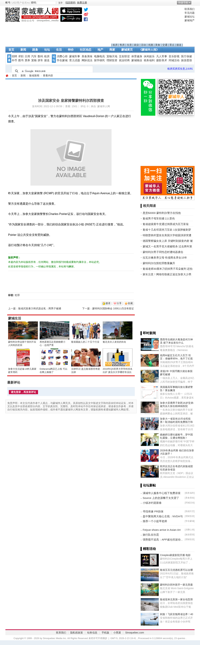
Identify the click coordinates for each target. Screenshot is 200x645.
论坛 (47, 49)
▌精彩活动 (148, 549)
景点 (171, 44)
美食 (157, 44)
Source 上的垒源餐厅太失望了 (161, 497)
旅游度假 (186, 60)
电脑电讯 (99, 56)
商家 (112, 49)
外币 (14, 60)
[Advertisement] (147, 25)
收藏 (130, 303)
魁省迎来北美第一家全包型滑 (176, 599)
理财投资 (111, 60)
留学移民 (99, 60)
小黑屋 (117, 632)
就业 (136, 44)
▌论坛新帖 (148, 485)
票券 (27, 60)
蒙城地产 (190, 20)
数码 (40, 56)
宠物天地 (111, 56)
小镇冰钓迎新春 (152, 502)
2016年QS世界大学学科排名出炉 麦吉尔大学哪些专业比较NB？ (117, 372)
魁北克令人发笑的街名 (114, 342)
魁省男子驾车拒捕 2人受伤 (159, 218)
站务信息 (92, 632)
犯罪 (17, 295)
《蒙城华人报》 (149, 49)
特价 (71, 49)
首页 (11, 49)
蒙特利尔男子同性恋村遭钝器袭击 (163, 251)
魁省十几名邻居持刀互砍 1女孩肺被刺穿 (167, 229)
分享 (119, 303)
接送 (178, 44)
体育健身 (136, 56)
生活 (59, 49)
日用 (27, 56)
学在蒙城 (62, 60)
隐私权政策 (76, 632)
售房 (122, 44)
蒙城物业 (136, 60)
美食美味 (87, 56)
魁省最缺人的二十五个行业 (85, 342)
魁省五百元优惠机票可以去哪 (176, 569)
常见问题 (190, 12)
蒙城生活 (14, 318)
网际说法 (87, 60)
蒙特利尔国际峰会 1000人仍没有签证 (113, 308)
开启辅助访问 (194, 2)
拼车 (40, 60)
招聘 (14, 56)
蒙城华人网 (6, 75)
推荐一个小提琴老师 (155, 521)
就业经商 (124, 60)
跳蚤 (35, 49)
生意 (129, 44)
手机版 (105, 632)
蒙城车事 (74, 56)
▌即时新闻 (148, 333)
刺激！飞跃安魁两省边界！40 (176, 614)
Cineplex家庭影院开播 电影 (175, 555)
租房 (115, 44)
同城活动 (174, 60)
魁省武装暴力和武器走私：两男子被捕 (39, 308)
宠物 (34, 60)
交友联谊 (124, 56)
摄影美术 (161, 60)
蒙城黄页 (127, 49)
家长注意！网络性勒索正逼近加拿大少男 (167, 274)
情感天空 (189, 511)
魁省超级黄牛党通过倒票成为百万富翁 (166, 224)
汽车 (34, 56)
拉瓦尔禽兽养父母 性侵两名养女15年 (165, 257)
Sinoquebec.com (134, 632)
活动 (143, 44)
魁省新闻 (34, 75)
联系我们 (190, 9)
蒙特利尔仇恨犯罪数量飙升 (159, 263)
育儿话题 (74, 60)
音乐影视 (174, 56)
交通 (164, 44)
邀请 (107, 303)
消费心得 (62, 56)
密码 (33, 2)
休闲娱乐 (149, 56)
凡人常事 (161, 56)
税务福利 (149, 60)
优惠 (150, 44)
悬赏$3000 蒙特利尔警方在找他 (162, 212)
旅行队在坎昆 (151, 534)
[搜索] (52, 71)
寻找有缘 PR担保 (153, 511)
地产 (100, 49)
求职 (21, 56)
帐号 (7, 2)
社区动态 (85, 49)
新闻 (23, 49)
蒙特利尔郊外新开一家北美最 (176, 584)
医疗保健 (186, 56)
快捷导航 (183, 2)
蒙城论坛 (190, 16)
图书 (21, 60)
